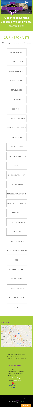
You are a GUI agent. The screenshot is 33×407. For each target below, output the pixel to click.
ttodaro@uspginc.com (19, 378)
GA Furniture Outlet (16, 175)
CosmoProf (16, 109)
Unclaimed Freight (17, 298)
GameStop (17, 166)
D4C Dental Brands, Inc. (16, 128)
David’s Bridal (17, 137)
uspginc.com (17, 380)
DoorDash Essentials (17, 156)
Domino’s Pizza (16, 147)
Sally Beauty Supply (17, 269)
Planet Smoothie (17, 241)
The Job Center (16, 184)
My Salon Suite (13, 203)
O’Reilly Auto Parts (17, 222)
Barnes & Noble (16, 81)
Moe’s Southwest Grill (16, 194)
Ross (17, 260)
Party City (16, 232)
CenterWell (17, 99)
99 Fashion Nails (16, 52)
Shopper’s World (17, 288)
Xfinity (17, 307)
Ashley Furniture (16, 71)
